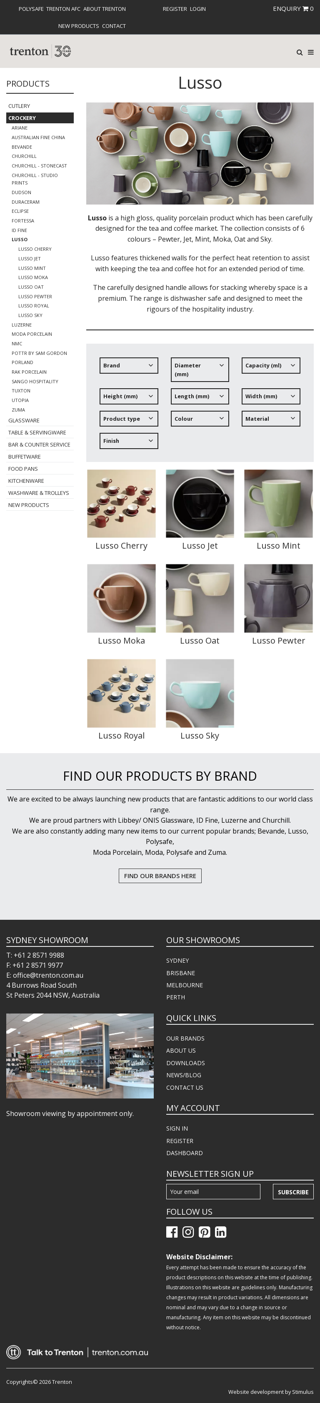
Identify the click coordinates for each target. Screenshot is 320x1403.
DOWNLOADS (185, 1063)
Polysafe (31, 8)
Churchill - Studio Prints (35, 179)
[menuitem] (31, 8)
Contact (114, 26)
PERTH (175, 997)
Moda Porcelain (32, 334)
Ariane (20, 128)
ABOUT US (181, 1050)
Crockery (22, 118)
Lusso (20, 239)
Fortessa (23, 220)
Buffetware (24, 456)
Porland (22, 362)
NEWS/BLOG (183, 1075)
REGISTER (179, 1141)
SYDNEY (177, 960)
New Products (78, 26)
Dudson (21, 192)
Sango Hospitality (35, 381)
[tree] (200, 406)
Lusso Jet (29, 258)
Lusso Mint (32, 268)
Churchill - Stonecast (39, 165)
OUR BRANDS (185, 1038)
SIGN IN (177, 1128)
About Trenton (104, 8)
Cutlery (19, 106)
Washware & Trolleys (38, 493)
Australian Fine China (38, 137)
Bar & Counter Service (39, 444)
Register (175, 8)
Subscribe (293, 1192)
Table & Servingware (37, 432)
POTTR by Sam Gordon (39, 353)
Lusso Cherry (35, 249)
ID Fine (19, 230)
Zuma (18, 410)
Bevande (22, 147)
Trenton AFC (63, 8)
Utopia (20, 400)
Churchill (24, 156)
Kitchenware (26, 480)
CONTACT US (184, 1087)
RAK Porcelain (29, 372)
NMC (17, 343)
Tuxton (21, 390)
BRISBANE (180, 973)
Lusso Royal (33, 305)
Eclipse (20, 211)
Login (198, 8)
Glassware (24, 420)
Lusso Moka (33, 277)
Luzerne (22, 325)
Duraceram (26, 202)
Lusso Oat (31, 287)
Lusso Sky (30, 315)
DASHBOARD (184, 1153)
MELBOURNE (184, 985)
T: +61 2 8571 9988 (35, 955)
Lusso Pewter (35, 296)
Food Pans (23, 468)
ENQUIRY (293, 8)
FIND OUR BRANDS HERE (160, 875)
